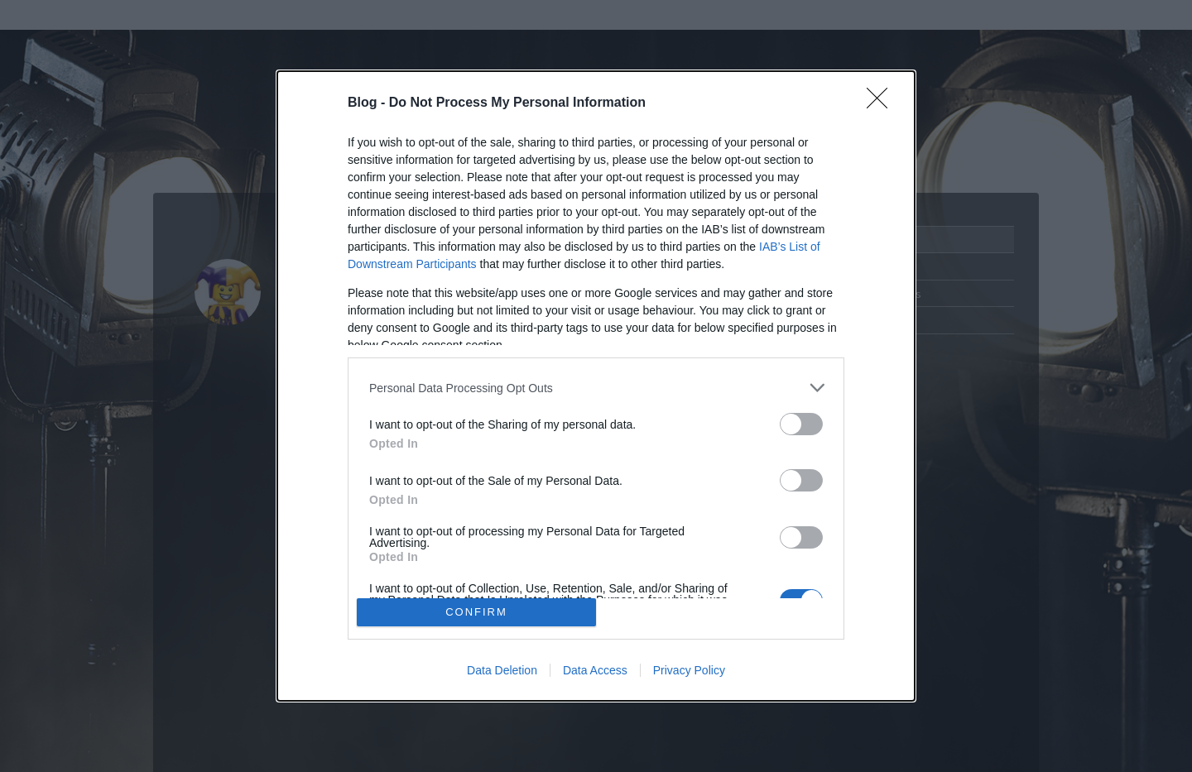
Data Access (595, 670)
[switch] (801, 424)
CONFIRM (476, 612)
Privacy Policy (689, 670)
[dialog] (596, 386)
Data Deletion (502, 670)
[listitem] (596, 387)
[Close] (882, 103)
